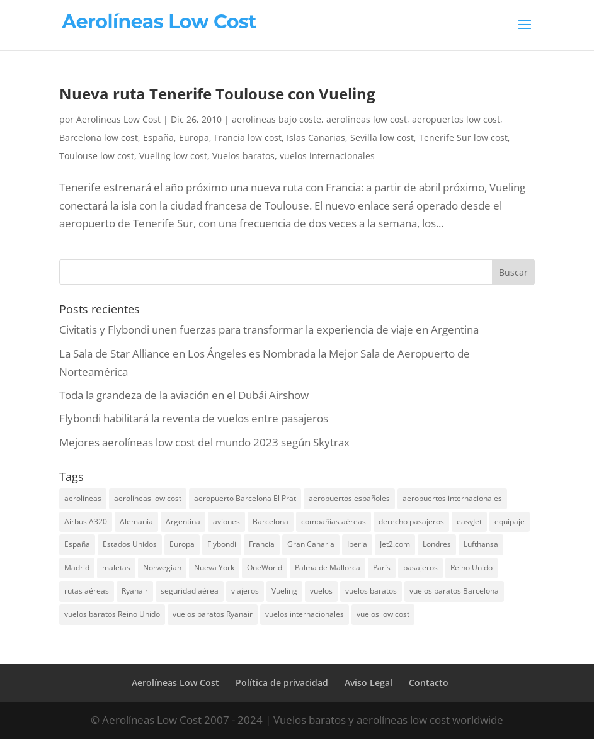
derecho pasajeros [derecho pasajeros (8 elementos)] (411, 521)
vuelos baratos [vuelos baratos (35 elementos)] (371, 590)
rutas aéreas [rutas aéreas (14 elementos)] (86, 590)
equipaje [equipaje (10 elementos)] (509, 521)
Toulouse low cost (96, 156)
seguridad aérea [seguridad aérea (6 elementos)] (190, 590)
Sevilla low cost (382, 138)
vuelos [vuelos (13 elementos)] (321, 590)
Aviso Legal (368, 683)
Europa (194, 138)
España (158, 138)
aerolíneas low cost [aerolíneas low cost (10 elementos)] (147, 498)
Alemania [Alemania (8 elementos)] (136, 521)
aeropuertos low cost (456, 119)
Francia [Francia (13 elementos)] (262, 544)
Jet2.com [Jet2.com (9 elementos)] (395, 544)
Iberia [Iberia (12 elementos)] (357, 544)
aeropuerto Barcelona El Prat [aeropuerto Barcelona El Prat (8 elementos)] (245, 498)
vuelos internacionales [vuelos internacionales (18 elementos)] (304, 614)
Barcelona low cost (98, 138)
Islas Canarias (316, 138)
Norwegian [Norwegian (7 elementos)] (162, 567)
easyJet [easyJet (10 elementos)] (469, 521)
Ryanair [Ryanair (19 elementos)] (135, 590)
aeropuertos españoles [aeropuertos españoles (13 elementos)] (349, 498)
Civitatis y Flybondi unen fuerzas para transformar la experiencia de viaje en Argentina (269, 329)
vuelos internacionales (327, 156)
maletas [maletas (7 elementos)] (116, 567)
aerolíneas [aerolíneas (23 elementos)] (82, 498)
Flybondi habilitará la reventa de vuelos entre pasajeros (193, 418)
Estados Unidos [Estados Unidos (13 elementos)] (130, 544)
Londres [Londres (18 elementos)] (437, 544)
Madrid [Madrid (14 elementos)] (76, 567)
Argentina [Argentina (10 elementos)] (183, 521)
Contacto (428, 683)
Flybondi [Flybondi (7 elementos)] (221, 544)
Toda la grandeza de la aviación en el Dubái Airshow (184, 395)
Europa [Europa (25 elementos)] (182, 544)
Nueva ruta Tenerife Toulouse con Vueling (217, 93)
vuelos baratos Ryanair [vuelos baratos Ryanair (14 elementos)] (213, 614)
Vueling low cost (173, 156)
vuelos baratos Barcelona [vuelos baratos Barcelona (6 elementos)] (454, 590)
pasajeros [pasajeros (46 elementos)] (420, 567)
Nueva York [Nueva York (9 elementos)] (214, 567)
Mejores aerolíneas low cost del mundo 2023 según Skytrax (204, 442)
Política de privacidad (282, 683)
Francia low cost (248, 138)
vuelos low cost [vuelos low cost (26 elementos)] (383, 614)
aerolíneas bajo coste (276, 119)
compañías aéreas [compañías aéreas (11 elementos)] (333, 521)
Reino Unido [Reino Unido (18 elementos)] (471, 567)
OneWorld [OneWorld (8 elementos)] (264, 567)
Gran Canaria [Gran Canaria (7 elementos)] (310, 544)
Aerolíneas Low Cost (118, 119)
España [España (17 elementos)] (77, 544)
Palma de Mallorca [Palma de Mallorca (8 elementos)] (327, 567)
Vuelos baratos (243, 156)
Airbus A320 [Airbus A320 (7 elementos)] (85, 521)
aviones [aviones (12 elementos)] (226, 521)
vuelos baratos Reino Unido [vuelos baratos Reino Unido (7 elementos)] (112, 614)
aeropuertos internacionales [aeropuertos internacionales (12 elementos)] (452, 498)
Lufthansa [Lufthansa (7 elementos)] (481, 544)
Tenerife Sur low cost (463, 138)
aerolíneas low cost (366, 119)
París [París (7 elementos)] (382, 567)
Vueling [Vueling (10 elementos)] (284, 590)
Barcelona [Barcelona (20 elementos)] (270, 521)
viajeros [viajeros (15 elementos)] (245, 590)
